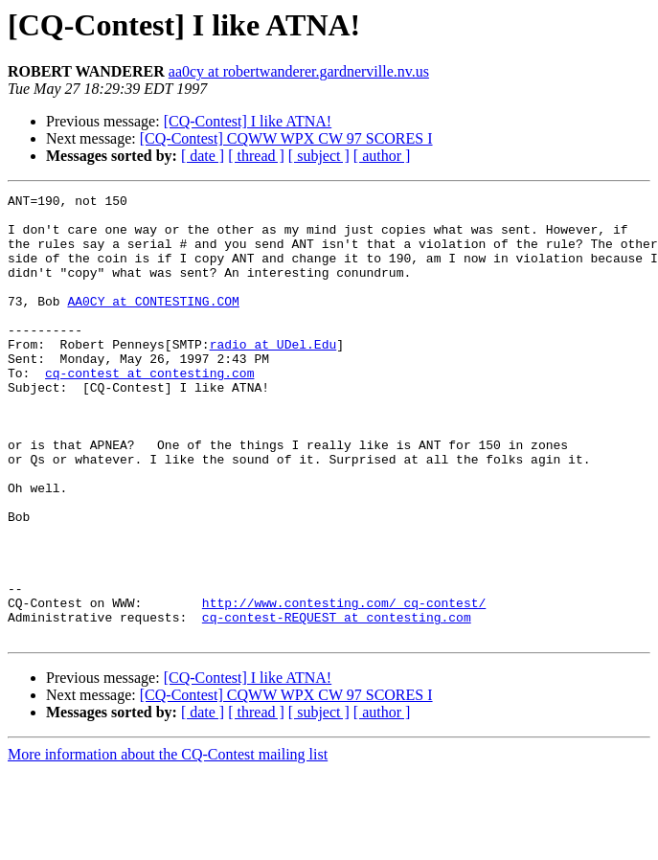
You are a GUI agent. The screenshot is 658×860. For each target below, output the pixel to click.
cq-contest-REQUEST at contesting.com (336, 703)
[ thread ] (256, 155)
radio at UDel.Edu (273, 375)
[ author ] (382, 155)
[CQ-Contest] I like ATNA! (248, 121)
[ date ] (202, 155)
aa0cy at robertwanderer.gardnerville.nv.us (299, 71)
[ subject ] (319, 155)
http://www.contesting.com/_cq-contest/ (344, 685)
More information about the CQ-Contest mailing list (168, 843)
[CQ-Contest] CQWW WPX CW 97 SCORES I (286, 138)
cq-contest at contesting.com (149, 410)
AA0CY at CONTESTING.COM (152, 323)
